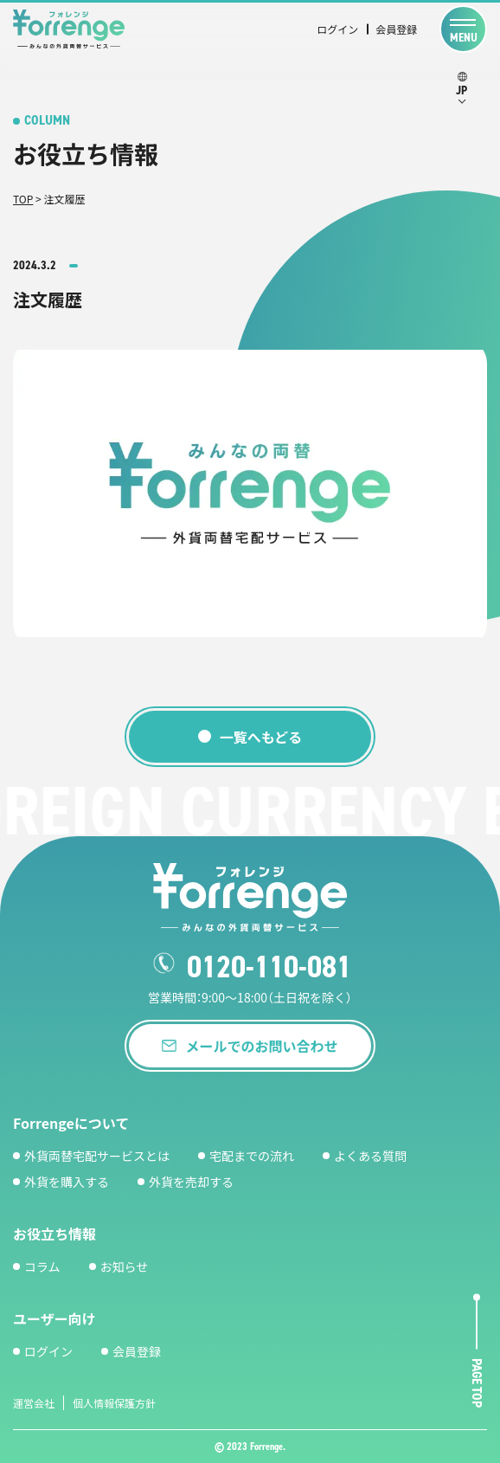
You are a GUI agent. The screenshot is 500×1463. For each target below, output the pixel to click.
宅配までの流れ (251, 1155)
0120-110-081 (269, 967)
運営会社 (33, 1402)
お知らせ (124, 1266)
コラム (42, 1266)
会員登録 (396, 29)
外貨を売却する (191, 1181)
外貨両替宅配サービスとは (97, 1155)
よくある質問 (370, 1155)
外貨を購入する (66, 1181)
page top (477, 1383)
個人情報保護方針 (114, 1402)
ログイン (337, 29)
